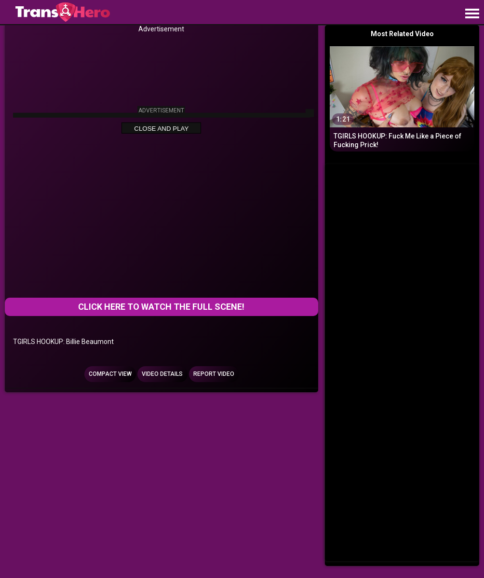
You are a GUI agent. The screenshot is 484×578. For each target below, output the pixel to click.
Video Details (162, 374)
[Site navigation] (472, 14)
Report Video (213, 374)
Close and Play (161, 128)
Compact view (110, 374)
